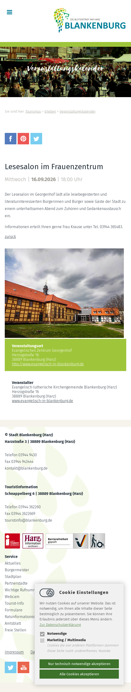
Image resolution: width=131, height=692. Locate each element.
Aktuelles (12, 563)
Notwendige (53, 633)
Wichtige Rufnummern (23, 590)
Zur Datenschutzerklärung (60, 625)
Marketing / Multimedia (63, 640)
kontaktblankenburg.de (26, 468)
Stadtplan (13, 576)
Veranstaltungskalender (78, 112)
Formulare (13, 610)
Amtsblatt (13, 623)
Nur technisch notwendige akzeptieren (79, 664)
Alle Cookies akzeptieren (79, 674)
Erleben (50, 112)
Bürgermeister (17, 570)
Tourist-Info (14, 603)
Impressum (14, 652)
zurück (10, 236)
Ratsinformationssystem (25, 616)
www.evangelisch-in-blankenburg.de (42, 400)
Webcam (12, 596)
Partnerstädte (16, 583)
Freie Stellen (15, 630)
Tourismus (33, 112)
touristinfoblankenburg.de (28, 520)
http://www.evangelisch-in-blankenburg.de (48, 364)
